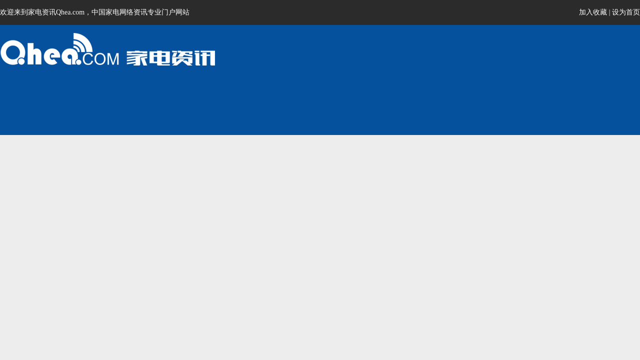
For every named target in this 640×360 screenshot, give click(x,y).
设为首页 (626, 12)
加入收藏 (593, 12)
